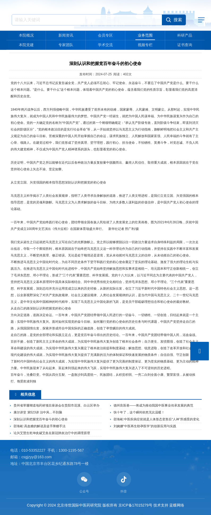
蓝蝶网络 (176, 505)
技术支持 (160, 505)
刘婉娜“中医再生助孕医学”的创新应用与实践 (145, 426)
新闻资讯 (65, 35)
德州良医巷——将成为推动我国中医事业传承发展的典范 (153, 405)
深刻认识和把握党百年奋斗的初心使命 (41, 419)
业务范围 (145, 35)
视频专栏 (145, 45)
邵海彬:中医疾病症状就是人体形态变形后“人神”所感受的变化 (156, 419)
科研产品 (184, 35)
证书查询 (184, 45)
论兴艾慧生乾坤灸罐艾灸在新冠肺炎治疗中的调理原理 (52, 433)
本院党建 (26, 45)
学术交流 (105, 45)
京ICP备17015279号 (135, 505)
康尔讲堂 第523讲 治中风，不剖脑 (38, 412)
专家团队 (65, 45)
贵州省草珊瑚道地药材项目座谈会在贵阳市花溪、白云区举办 (57, 405)
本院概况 (26, 35)
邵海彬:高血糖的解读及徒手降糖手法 (39, 426)
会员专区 (105, 35)
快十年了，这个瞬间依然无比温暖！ (139, 412)
